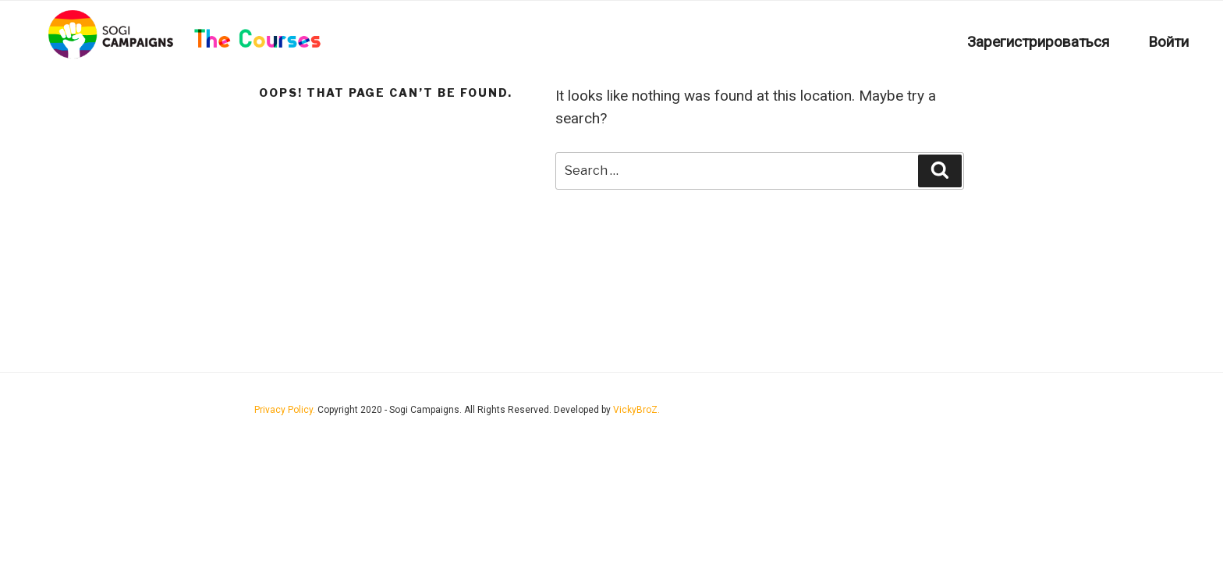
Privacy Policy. (285, 409)
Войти (1168, 42)
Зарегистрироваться (1038, 42)
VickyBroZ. (636, 409)
